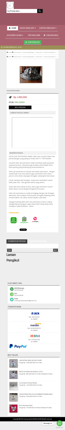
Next (55, 250)
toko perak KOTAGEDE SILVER (33, 419)
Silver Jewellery (28, 28)
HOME (12, 28)
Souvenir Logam (15, 35)
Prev (9, 250)
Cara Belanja (50, 35)
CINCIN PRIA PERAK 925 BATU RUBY (30, 360)
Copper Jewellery (47, 28)
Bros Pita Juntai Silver (26, 405)
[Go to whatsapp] (59, 423)
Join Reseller (32, 42)
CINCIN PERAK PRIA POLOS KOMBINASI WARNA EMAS (36, 394)
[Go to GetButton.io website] (59, 427)
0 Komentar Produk (17, 241)
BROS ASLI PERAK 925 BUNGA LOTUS (31, 372)
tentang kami (33, 35)
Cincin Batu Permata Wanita (28, 383)
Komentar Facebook (38, 241)
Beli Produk (20, 107)
